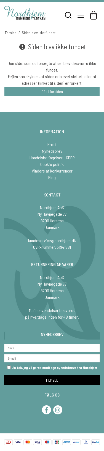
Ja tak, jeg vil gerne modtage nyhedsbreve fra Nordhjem (52, 367)
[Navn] (52, 347)
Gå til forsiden (52, 91)
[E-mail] (52, 357)
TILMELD (52, 380)
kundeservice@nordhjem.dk (52, 240)
